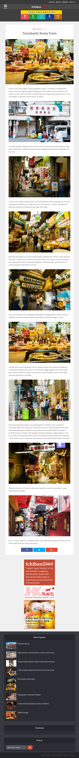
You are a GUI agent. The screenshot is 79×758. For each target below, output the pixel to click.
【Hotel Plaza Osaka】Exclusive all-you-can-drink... (36, 670)
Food (45, 29)
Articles (48, 755)
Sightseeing (37, 29)
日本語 (52, 2)
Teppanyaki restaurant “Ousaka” (29, 695)
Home (43, 755)
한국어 (72, 2)
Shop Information (57, 755)
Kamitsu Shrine (24, 644)
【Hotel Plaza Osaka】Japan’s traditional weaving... (36, 662)
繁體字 (65, 2)
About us (66, 755)
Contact (72, 755)
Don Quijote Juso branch (26, 679)
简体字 (59, 2)
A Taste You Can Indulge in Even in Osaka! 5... (34, 704)
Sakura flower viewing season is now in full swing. (36, 653)
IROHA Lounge (23, 713)
